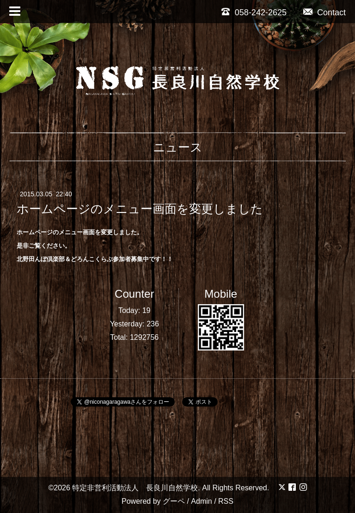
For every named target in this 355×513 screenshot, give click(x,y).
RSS (225, 501)
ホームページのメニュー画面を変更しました (140, 209)
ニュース (177, 147)
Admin (201, 501)
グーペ (174, 501)
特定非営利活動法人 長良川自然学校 (135, 488)
